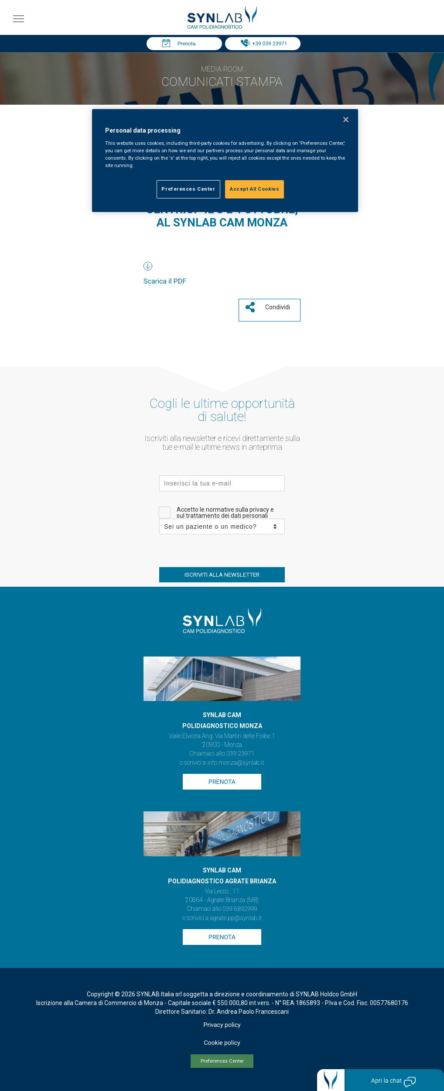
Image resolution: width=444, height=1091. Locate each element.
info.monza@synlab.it (235, 762)
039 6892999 (239, 909)
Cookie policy (222, 1043)
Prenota (187, 44)
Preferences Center (222, 1061)
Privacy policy (221, 1025)
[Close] (345, 119)
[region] (225, 160)
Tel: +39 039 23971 (265, 44)
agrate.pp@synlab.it (236, 918)
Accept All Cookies (254, 189)
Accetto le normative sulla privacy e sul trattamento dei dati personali (225, 512)
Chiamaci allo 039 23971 (221, 753)
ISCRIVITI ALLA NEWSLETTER (222, 574)
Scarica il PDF (164, 281)
